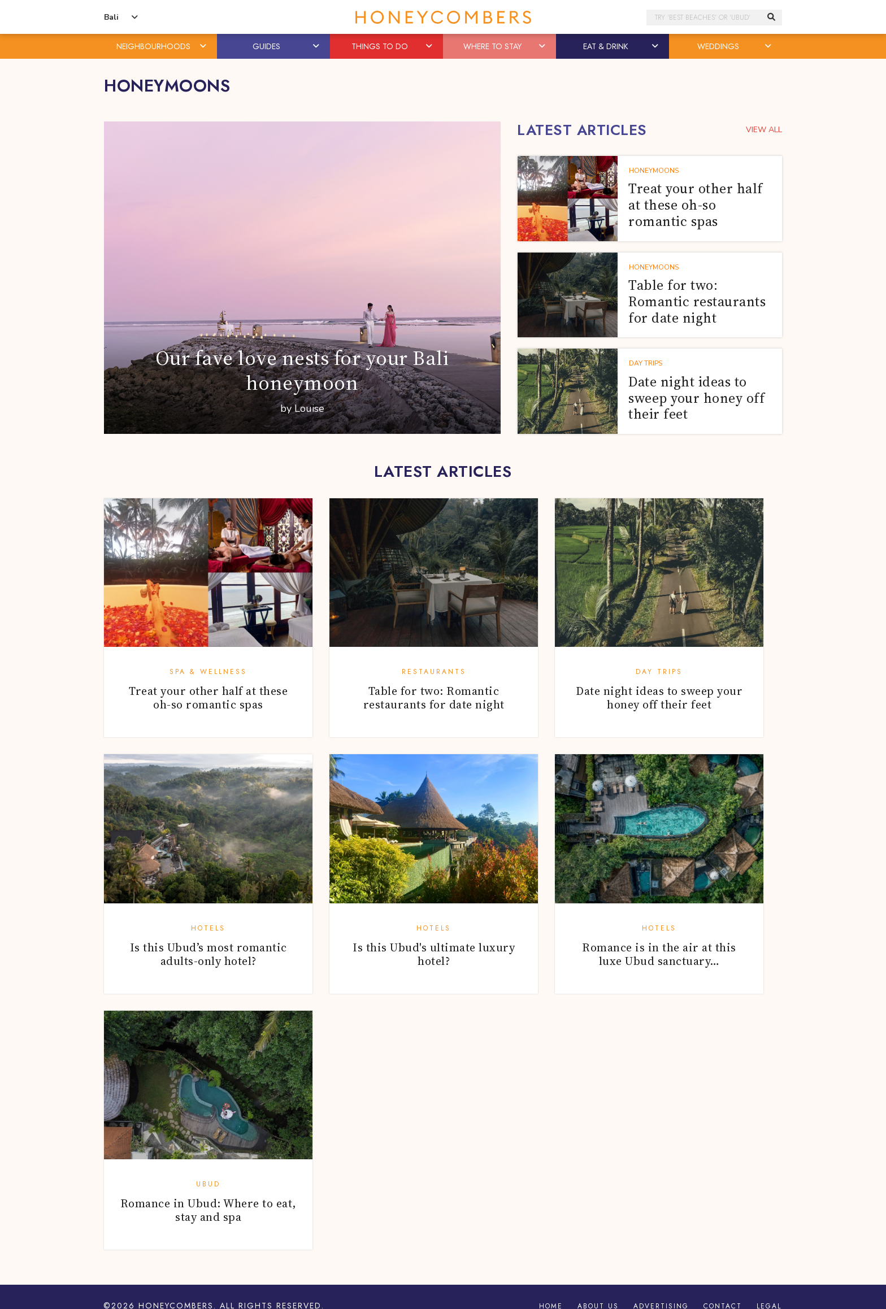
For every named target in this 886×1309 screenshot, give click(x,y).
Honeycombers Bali (443, 17)
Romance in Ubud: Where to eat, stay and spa (208, 1210)
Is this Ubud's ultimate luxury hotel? (434, 954)
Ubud (208, 1184)
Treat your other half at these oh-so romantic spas (208, 697)
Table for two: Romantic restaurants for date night (434, 697)
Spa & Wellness (208, 672)
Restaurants (434, 672)
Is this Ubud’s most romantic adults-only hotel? (208, 954)
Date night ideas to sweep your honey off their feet (659, 697)
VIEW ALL (764, 129)
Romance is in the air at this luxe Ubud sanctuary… (659, 954)
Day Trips (659, 672)
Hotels (208, 928)
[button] (204, 46)
